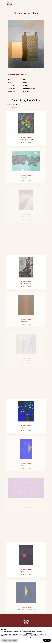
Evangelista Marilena (26, 13)
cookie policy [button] (29, 633)
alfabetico (21, 107)
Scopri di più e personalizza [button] (9, 640)
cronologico (14, 107)
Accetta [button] (47, 640)
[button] (50, 629)
